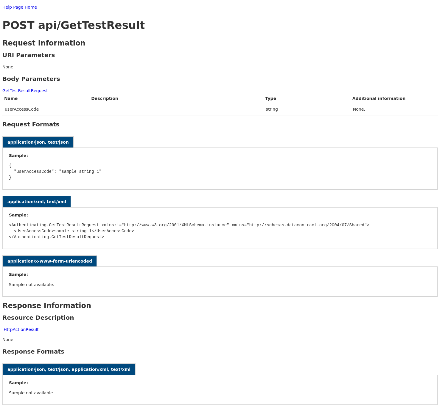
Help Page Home (19, 7)
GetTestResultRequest (25, 90)
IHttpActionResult (20, 329)
